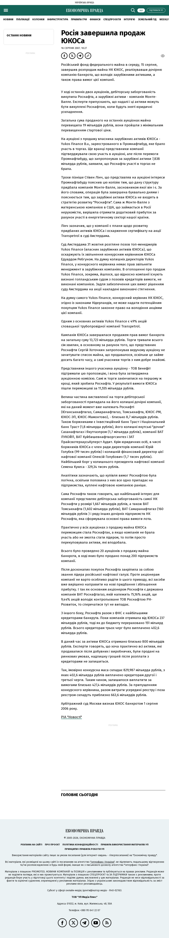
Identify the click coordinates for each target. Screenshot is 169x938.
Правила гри (79, 19)
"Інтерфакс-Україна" (102, 861)
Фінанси (95, 19)
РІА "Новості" (71, 717)
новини (8, 19)
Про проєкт (52, 844)
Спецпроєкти (112, 19)
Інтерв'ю (129, 19)
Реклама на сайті (31, 844)
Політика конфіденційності (80, 844)
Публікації (22, 19)
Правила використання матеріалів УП (125, 844)
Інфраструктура (57, 19)
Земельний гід (147, 19)
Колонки (38, 19)
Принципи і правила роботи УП (84, 849)
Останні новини (19, 35)
